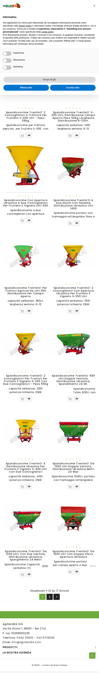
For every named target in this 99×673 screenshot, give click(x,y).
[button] (94, 6)
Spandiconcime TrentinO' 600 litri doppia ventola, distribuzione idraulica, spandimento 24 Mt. (73, 380)
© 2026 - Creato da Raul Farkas (49, 666)
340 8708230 (46, 639)
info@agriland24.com (26, 643)
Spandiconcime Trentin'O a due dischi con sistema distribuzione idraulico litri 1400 (73, 204)
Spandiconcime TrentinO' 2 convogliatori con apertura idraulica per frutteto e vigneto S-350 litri (73, 292)
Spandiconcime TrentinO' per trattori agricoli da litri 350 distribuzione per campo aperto (25, 292)
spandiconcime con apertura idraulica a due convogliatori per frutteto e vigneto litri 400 (25, 203)
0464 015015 (25, 639)
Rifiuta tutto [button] (26, 87)
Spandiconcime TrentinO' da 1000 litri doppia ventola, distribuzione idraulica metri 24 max (73, 468)
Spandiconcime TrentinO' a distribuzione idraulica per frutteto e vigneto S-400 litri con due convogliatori (25, 468)
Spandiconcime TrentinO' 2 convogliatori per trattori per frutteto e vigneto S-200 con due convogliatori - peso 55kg (25, 380)
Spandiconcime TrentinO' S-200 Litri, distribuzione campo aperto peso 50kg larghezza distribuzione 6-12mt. (73, 116)
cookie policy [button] (47, 32)
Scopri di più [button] (49, 79)
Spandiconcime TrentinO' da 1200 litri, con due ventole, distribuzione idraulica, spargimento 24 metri (26, 557)
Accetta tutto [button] (72, 87)
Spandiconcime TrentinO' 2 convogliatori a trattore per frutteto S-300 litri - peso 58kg (26, 116)
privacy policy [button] (25, 26)
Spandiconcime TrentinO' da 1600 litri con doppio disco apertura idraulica (73, 555)
